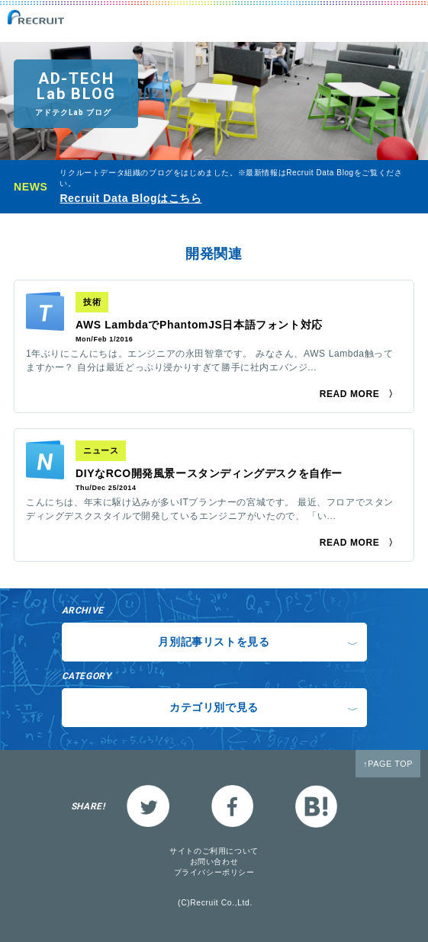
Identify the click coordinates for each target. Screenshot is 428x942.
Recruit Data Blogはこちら (130, 198)
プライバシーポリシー (214, 872)
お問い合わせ (214, 861)
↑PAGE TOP (388, 763)
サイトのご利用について (214, 851)
